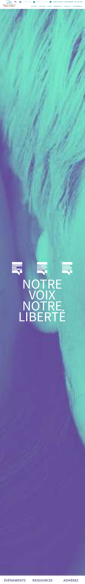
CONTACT (67, 6)
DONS (49, 6)
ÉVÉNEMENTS (77, 6)
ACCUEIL (34, 6)
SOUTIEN (42, 6)
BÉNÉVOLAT (58, 6)
